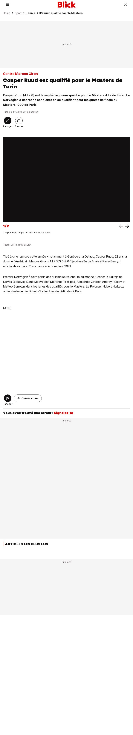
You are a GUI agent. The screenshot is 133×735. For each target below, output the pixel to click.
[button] (28, 398)
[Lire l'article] (19, 120)
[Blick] (67, 4)
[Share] (7, 120)
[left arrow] (127, 226)
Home (6, 13)
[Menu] (7, 4)
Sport (18, 13)
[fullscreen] (66, 179)
